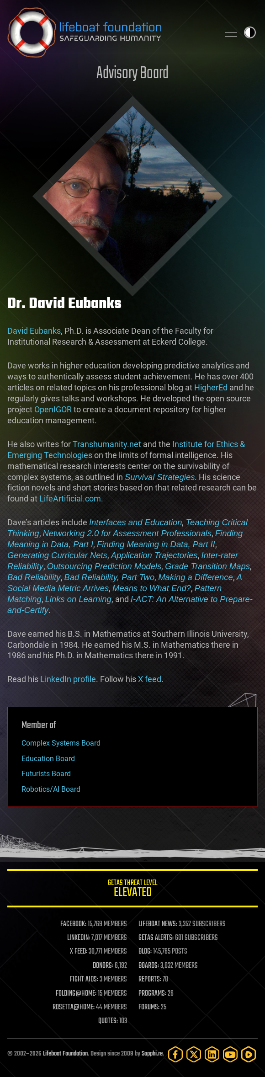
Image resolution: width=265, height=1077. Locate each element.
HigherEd (211, 387)
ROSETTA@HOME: (74, 1007)
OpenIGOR (53, 409)
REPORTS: (149, 980)
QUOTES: (108, 1021)
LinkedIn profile (68, 679)
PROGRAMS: (152, 994)
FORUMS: (148, 1007)
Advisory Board (132, 74)
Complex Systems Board (61, 743)
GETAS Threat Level (132, 889)
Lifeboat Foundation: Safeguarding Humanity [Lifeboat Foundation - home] (109, 32)
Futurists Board (46, 773)
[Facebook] (175, 1054)
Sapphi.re (152, 1054)
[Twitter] (193, 1054)
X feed (149, 679)
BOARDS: (148, 966)
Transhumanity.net (107, 444)
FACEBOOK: (73, 924)
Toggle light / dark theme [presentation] (250, 32)
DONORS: (103, 966)
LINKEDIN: (78, 938)
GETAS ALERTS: (156, 938)
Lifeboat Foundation (65, 1054)
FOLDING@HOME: (76, 994)
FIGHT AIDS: (84, 980)
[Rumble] (248, 1054)
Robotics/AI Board (50, 789)
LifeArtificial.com (70, 498)
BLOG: (145, 952)
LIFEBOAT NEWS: (157, 924)
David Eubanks (34, 331)
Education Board (48, 758)
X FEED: (78, 952)
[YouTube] (230, 1054)
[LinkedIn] (212, 1054)
